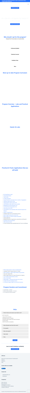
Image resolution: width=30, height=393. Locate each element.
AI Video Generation (7, 198)
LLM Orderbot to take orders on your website (12, 204)
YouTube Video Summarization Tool (10, 206)
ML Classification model (8, 194)
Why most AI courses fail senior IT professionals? (9, 358)
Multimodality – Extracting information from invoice (13, 279)
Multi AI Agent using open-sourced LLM (11, 215)
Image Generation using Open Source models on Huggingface (15, 199)
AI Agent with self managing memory (10, 280)
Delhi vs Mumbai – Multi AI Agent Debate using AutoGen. (14, 272)
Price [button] (3, 337)
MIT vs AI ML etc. (4, 383)
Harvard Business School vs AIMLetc (7, 386)
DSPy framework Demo (8, 221)
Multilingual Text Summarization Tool (10, 205)
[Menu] (28, 4)
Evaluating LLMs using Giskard (9, 220)
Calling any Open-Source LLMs (9, 201)
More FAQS (15, 340)
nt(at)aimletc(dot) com (6, 374)
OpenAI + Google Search (8, 212)
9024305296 (5, 376)
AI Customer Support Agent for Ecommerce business (13, 282)
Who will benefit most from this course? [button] (10, 325)
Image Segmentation (7, 195)
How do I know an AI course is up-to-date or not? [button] (12, 312)
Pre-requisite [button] (5, 328)
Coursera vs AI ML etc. (5, 387)
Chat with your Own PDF (8, 208)
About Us (3, 359)
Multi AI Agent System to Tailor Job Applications (12, 269)
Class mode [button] (5, 334)
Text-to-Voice (6, 197)
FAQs (2, 362)
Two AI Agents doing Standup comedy (11, 276)
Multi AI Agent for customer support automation (12, 216)
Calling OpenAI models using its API (10, 202)
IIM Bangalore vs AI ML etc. (6, 384)
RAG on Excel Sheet (7, 278)
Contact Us (3, 361)
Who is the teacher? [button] (6, 331)
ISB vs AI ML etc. (4, 382)
